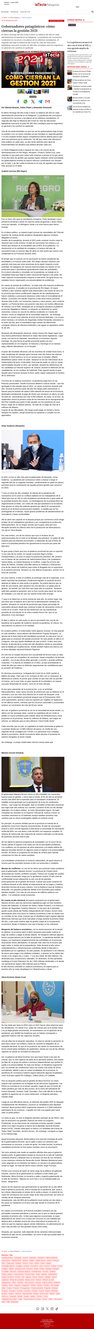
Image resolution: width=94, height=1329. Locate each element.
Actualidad (5, 12)
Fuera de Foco (25, 12)
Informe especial (26, 17)
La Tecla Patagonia (14, 17)
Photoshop (14, 12)
